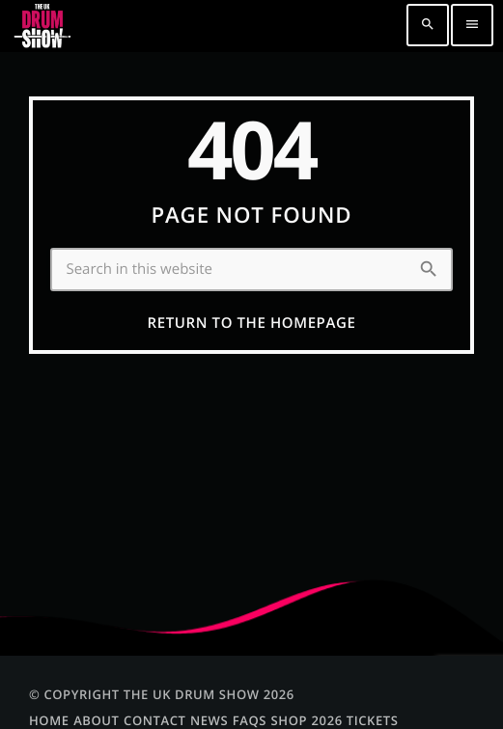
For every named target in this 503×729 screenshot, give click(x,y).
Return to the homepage (252, 323)
